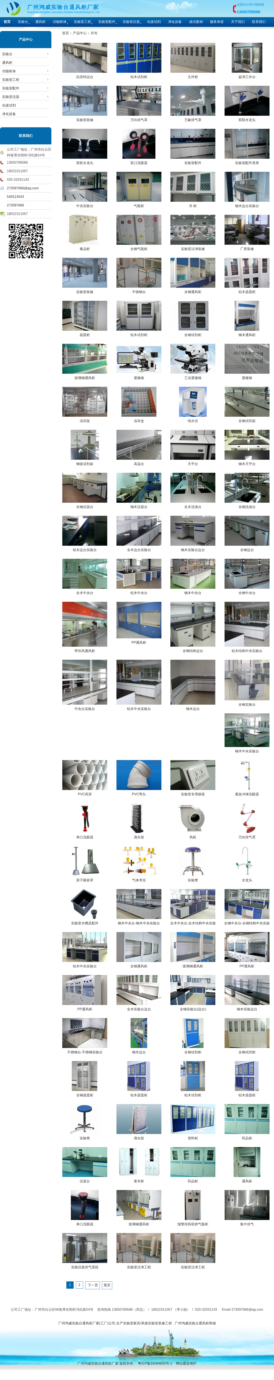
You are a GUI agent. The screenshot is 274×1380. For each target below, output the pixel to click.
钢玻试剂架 (84, 462)
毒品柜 (84, 247)
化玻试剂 (154, 22)
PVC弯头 (138, 792)
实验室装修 (84, 118)
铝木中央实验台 (138, 707)
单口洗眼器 (84, 835)
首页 (65, 33)
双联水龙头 (247, 118)
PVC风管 (84, 792)
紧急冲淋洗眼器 (247, 792)
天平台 (192, 462)
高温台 (138, 462)
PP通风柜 (138, 640)
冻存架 (84, 419)
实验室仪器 (131, 22)
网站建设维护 (186, 1363)
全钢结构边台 (192, 649)
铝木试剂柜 (138, 75)
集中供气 (247, 1222)
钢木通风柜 (247, 333)
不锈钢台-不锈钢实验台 (84, 1050)
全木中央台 (84, 591)
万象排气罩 (192, 118)
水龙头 (247, 878)
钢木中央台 (192, 591)
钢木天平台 (247, 462)
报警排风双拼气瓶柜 (192, 1222)
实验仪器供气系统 (84, 1265)
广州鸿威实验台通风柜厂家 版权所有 (105, 1363)
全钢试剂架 (247, 419)
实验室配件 (106, 22)
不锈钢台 (138, 290)
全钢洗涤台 (247, 505)
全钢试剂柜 (192, 333)
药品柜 (247, 1136)
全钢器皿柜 (84, 1093)
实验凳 (192, 878)
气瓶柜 (138, 204)
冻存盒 (138, 419)
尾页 (107, 1285)
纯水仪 (192, 419)
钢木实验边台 (247, 1007)
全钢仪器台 (84, 505)
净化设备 (175, 22)
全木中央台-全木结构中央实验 (193, 921)
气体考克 (138, 878)
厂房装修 (247, 247)
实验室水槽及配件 (84, 921)
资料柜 (192, 1136)
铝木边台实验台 (84, 548)
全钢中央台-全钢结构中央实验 (247, 921)
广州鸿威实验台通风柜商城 (195, 1323)
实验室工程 (82, 22)
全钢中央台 (247, 591)
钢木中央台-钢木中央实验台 (138, 921)
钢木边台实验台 (247, 204)
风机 (192, 835)
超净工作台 (247, 75)
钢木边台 (192, 707)
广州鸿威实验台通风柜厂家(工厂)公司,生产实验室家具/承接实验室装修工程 (115, 1323)
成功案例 (196, 22)
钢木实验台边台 (192, 548)
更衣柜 (138, 1179)
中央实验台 (84, 204)
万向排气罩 (138, 118)
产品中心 (26, 39)
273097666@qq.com (23, 188)
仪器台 (84, 1179)
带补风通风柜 (84, 649)
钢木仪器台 (138, 505)
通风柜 (40, 22)
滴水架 (138, 835)
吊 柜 (192, 204)
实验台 (23, 22)
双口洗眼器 (138, 161)
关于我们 (238, 22)
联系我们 (259, 22)
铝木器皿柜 (247, 290)
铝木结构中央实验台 (247, 649)
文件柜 (192, 75)
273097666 (15, 205)
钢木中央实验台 (247, 749)
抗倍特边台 (84, 75)
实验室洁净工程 (138, 1265)
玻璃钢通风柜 (84, 376)
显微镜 (138, 376)
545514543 (15, 197)
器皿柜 (84, 333)
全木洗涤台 (192, 505)
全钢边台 (247, 548)
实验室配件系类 (247, 161)
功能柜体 (60, 22)
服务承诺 (217, 22)
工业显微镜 (192, 376)
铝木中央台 (138, 591)
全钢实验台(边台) (192, 1007)
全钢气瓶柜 (138, 247)
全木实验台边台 (138, 1007)
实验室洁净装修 (192, 247)
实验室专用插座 (192, 792)
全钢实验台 (247, 703)
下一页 (92, 1285)
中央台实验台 (84, 707)
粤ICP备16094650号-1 (155, 1363)
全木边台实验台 (138, 548)
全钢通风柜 (192, 290)
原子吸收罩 (84, 878)
